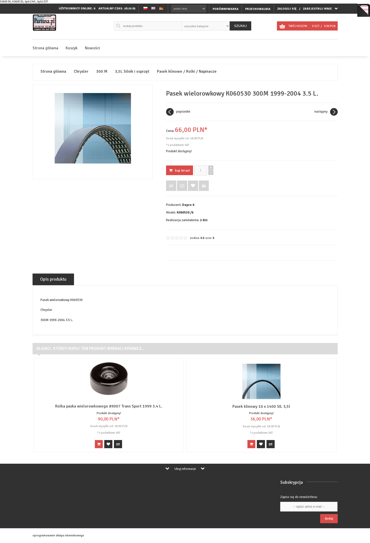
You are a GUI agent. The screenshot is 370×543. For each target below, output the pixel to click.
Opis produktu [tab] (53, 279)
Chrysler (81, 71)
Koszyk (72, 48)
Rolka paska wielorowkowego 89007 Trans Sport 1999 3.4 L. (108, 406)
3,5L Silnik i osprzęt (132, 71)
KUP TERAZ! (179, 170)
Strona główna (45, 48)
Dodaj (329, 518)
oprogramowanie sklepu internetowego (58, 535)
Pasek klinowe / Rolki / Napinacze (187, 71)
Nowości (92, 48)
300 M (101, 71)
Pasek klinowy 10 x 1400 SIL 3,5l (261, 406)
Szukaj (240, 26)
